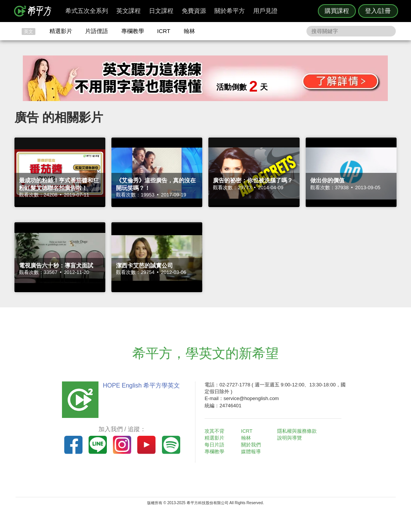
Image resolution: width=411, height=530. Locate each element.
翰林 (189, 31)
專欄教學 (132, 31)
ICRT (163, 31)
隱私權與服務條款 (297, 431)
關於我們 (251, 445)
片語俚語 (96, 31)
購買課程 (337, 11)
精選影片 (60, 31)
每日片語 (215, 445)
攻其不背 (215, 431)
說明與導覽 (290, 438)
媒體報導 (251, 451)
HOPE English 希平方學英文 (141, 385)
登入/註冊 (378, 11)
